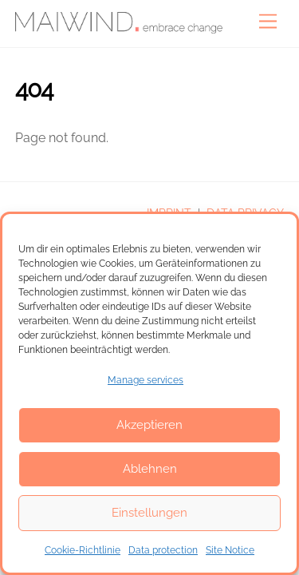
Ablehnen (150, 469)
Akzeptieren (149, 425)
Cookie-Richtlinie (82, 550)
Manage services (145, 380)
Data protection (163, 550)
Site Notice (230, 550)
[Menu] (268, 22)
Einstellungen (149, 513)
